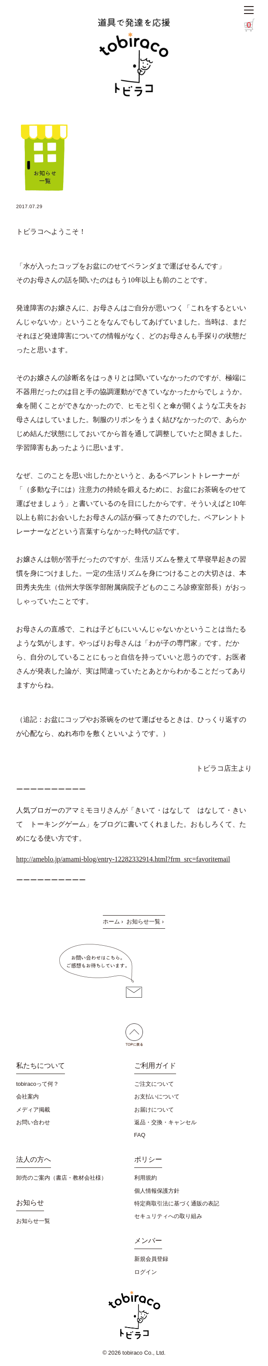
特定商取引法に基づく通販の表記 (176, 1203)
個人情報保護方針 (157, 1191)
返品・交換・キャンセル (165, 1122)
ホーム (111, 921)
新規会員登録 (151, 1259)
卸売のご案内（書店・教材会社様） (61, 1177)
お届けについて (154, 1109)
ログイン (145, 1272)
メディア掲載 (33, 1109)
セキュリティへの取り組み (168, 1216)
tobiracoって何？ (37, 1084)
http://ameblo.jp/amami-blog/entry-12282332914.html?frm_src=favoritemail (123, 859)
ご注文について (154, 1084)
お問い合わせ (33, 1122)
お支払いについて (157, 1096)
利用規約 (145, 1177)
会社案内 (27, 1096)
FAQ (140, 1135)
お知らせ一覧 (143, 921)
